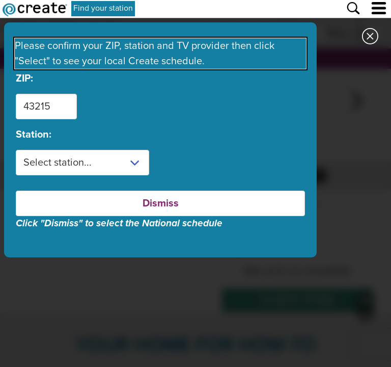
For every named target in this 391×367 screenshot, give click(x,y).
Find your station (103, 8)
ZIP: (24, 78)
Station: (33, 134)
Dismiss (161, 203)
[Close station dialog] (370, 38)
